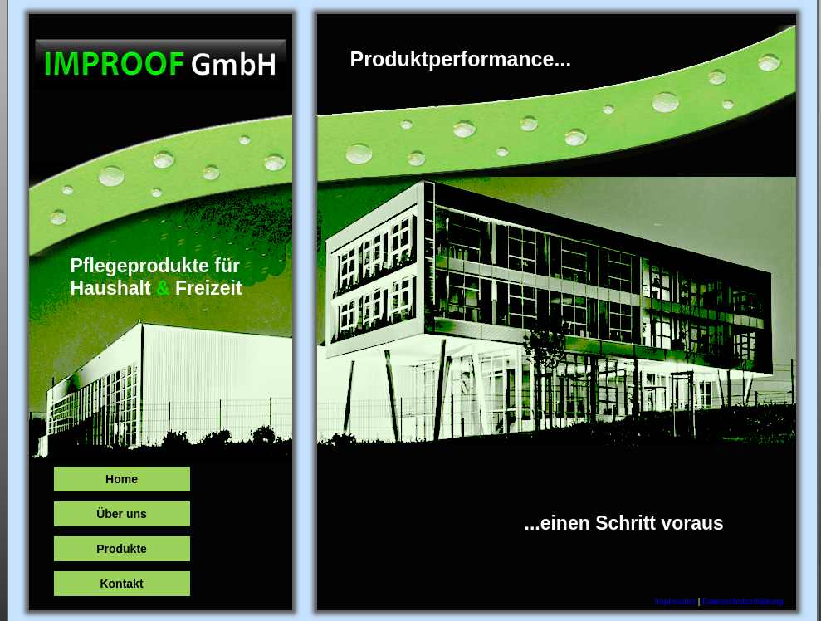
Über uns (121, 514)
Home (121, 479)
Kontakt (121, 583)
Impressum (675, 601)
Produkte (121, 548)
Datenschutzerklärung (742, 601)
